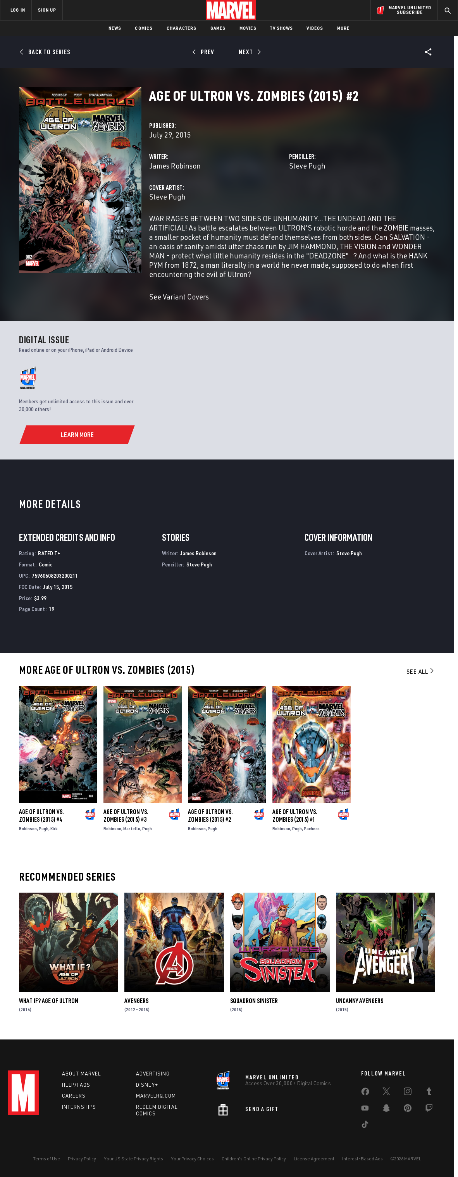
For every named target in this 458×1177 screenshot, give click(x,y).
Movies (247, 28)
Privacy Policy (82, 1159)
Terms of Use (46, 1159)
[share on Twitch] (429, 1109)
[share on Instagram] (408, 1093)
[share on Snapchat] (386, 1109)
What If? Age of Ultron (48, 1001)
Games (218, 28)
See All (420, 671)
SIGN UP (47, 10)
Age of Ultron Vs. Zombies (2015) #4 (41, 815)
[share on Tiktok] (365, 1126)
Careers (74, 1096)
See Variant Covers (179, 296)
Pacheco (312, 828)
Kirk (54, 828)
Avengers (136, 1001)
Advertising (153, 1073)
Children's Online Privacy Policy (254, 1159)
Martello (131, 828)
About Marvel (81, 1073)
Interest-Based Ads (362, 1159)
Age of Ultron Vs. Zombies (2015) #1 (294, 815)
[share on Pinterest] (408, 1109)
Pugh (43, 828)
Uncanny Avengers (359, 1001)
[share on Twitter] (386, 1093)
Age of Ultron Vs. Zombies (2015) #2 (210, 815)
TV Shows (281, 28)
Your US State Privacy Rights (133, 1159)
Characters (181, 28)
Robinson (28, 828)
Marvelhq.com (156, 1096)
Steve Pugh (307, 165)
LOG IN (17, 10)
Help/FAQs (76, 1085)
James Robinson (175, 165)
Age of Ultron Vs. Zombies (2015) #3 (125, 815)
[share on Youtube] (365, 1109)
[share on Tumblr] (429, 1093)
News (114, 28)
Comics (143, 28)
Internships (79, 1107)
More (343, 28)
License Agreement (314, 1159)
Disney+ (147, 1085)
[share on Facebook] (365, 1093)
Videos (314, 28)
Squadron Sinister (254, 1001)
